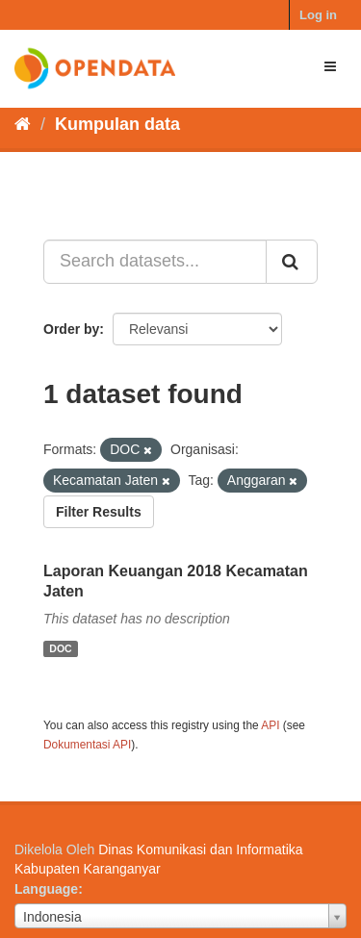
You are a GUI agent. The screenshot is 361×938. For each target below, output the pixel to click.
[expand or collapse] (330, 66)
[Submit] (292, 262)
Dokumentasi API (87, 744)
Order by (71, 329)
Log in (318, 15)
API (270, 725)
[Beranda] (22, 124)
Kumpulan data (117, 124)
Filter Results (99, 512)
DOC (60, 648)
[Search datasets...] (155, 262)
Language (46, 889)
